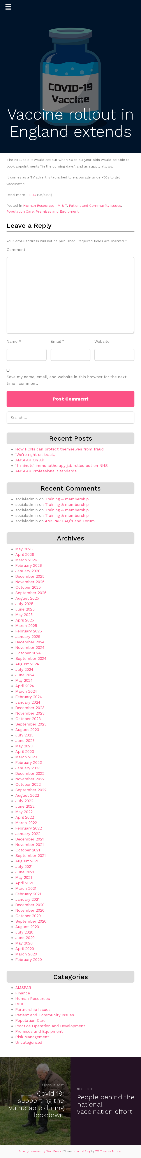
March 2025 (26, 625)
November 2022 (29, 779)
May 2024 (24, 680)
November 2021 (29, 844)
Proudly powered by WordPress (40, 1151)
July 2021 (24, 866)
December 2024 (29, 642)
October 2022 (28, 784)
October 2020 (28, 915)
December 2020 (29, 904)
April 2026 (24, 554)
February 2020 (28, 959)
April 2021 (24, 883)
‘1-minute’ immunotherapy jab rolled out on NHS (61, 465)
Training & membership (67, 499)
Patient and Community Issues (95, 205)
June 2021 (24, 872)
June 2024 (25, 675)
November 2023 (29, 713)
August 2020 (27, 926)
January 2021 (27, 899)
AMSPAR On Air (29, 460)
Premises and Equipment (57, 211)
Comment (16, 249)
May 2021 (23, 877)
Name (14, 341)
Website (101, 341)
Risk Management (32, 1036)
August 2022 (27, 795)
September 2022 (30, 789)
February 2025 (28, 631)
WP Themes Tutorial (108, 1151)
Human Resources (39, 205)
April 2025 (24, 620)
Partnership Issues (33, 1009)
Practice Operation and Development (50, 1026)
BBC (32, 195)
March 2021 (25, 888)
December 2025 (29, 576)
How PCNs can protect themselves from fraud (59, 449)
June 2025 (25, 609)
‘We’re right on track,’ (35, 454)
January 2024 (27, 702)
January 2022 (27, 833)
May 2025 (24, 614)
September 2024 (30, 658)
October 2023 (28, 718)
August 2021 (26, 861)
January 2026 (27, 570)
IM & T (61, 205)
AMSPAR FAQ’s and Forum (70, 521)
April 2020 (24, 948)
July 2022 (24, 800)
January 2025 (27, 636)
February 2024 (28, 696)
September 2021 (30, 855)
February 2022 (28, 828)
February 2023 (28, 762)
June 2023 (25, 740)
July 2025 (24, 603)
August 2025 (27, 598)
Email (58, 341)
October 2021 (27, 850)
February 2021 (28, 893)
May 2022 (24, 811)
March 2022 (26, 822)
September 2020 (30, 921)
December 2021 (29, 839)
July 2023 (24, 735)
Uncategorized (28, 1042)
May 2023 (24, 746)
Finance (22, 993)
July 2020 (24, 932)
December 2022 (29, 773)
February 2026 (28, 565)
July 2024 (24, 669)
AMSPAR (23, 987)
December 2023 (29, 707)
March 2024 (26, 691)
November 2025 (29, 581)
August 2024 (27, 664)
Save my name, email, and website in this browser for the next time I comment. (67, 380)
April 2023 (24, 751)
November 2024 (29, 647)
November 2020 (29, 910)
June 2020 (25, 937)
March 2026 (26, 560)
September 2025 (30, 592)
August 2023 (27, 729)
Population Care (20, 211)
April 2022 (24, 817)
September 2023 (30, 724)
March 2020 (26, 954)
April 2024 (24, 685)
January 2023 (27, 768)
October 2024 (28, 653)
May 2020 (24, 943)
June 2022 (25, 806)
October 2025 (28, 587)
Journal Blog (82, 1151)
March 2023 (26, 757)
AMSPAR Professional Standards (46, 471)
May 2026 (24, 549)
